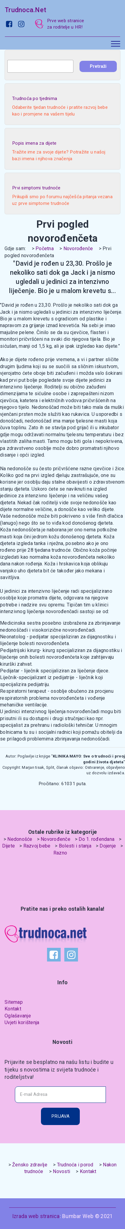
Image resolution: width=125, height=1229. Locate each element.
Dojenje (108, 846)
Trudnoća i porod (75, 1165)
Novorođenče (78, 248)
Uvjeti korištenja (22, 1022)
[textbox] (40, 66)
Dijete (8, 846)
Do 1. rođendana (96, 839)
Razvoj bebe (37, 846)
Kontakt (13, 1009)
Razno (60, 853)
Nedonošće (19, 839)
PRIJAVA (60, 1116)
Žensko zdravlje (29, 1165)
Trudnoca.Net (25, 10)
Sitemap (14, 1002)
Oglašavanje (18, 1016)
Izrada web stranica (36, 1216)
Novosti (61, 1171)
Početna (44, 248)
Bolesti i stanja (75, 846)
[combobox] (40, 66)
